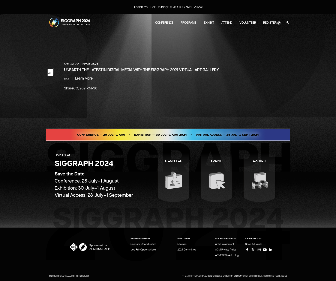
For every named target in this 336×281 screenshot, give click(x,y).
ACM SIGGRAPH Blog (227, 254)
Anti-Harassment (224, 244)
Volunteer (247, 22)
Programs (188, 22)
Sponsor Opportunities (143, 244)
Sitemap (181, 244)
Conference (164, 22)
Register (269, 22)
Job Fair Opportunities (143, 249)
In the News (90, 64)
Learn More (84, 78)
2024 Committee (186, 249)
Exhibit (209, 22)
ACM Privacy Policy (225, 249)
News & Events (253, 244)
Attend (226, 22)
